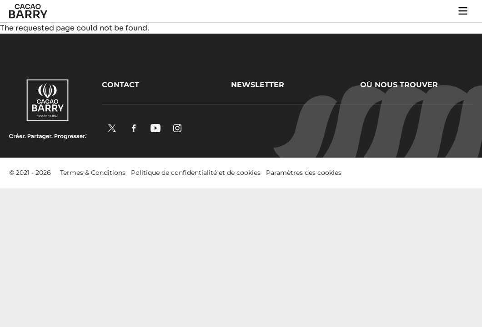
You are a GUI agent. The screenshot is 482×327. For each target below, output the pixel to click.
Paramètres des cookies (303, 172)
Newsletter (257, 84)
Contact (120, 84)
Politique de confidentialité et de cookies (196, 172)
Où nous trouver (399, 84)
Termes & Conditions (93, 172)
